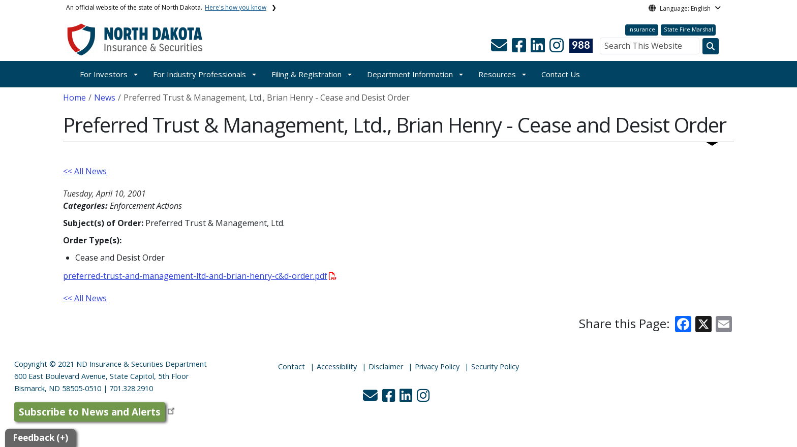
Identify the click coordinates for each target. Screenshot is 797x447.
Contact (291, 366)
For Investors (104, 74)
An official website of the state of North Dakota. (166, 7)
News (104, 97)
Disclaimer (386, 366)
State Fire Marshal (688, 29)
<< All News (85, 171)
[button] (500, 48)
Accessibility (337, 366)
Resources (497, 74)
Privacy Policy (437, 366)
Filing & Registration (306, 74)
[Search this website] (710, 46)
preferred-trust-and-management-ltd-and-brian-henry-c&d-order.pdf (199, 275)
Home (74, 97)
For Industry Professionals (199, 74)
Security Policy (495, 366)
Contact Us (560, 74)
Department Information (410, 74)
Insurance (641, 29)
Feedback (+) (40, 437)
